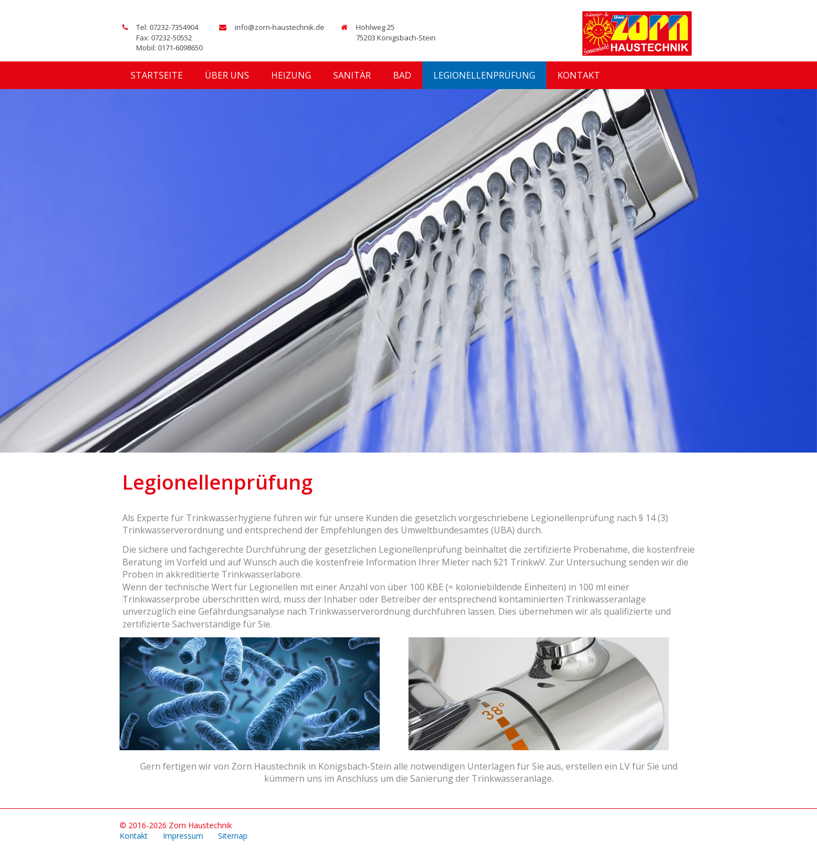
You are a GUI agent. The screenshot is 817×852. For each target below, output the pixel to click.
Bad (402, 75)
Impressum (183, 835)
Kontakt (578, 75)
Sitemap (232, 835)
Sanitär (352, 75)
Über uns (227, 75)
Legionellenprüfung (484, 75)
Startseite (157, 75)
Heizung (291, 75)
